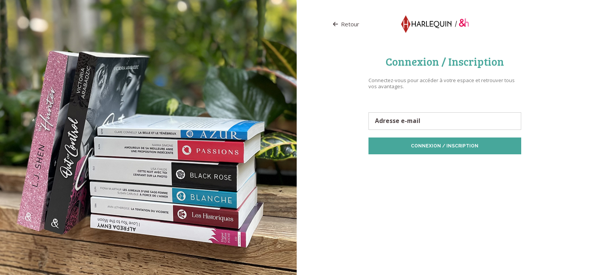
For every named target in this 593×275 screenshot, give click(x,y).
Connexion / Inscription (444, 146)
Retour (346, 24)
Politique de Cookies (475, 166)
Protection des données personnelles (411, 166)
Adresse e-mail (397, 121)
